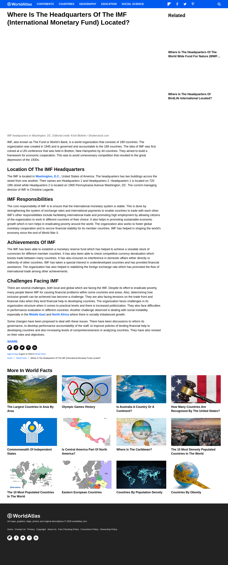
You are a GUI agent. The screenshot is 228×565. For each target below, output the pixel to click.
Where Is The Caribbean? (134, 449)
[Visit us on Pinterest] (29, 537)
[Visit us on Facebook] (16, 537)
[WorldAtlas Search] (219, 4)
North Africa (60, 314)
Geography (87, 4)
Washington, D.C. (47, 176)
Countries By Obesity (186, 492)
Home (10, 529)
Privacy (31, 529)
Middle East (37, 314)
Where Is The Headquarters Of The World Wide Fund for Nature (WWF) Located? (193, 56)
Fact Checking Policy (68, 529)
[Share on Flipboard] (9, 347)
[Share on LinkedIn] (34, 347)
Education (109, 4)
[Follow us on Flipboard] (9, 537)
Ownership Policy (108, 529)
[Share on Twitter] (22, 347)
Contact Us (20, 529)
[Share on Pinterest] (28, 347)
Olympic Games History (78, 406)
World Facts (40, 354)
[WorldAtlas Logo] (20, 4)
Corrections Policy (89, 529)
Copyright (41, 529)
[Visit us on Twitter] (22, 537)
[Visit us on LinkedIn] (36, 537)
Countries (66, 4)
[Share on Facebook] (15, 347)
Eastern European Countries (82, 492)
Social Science (133, 4)
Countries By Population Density (139, 492)
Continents (45, 4)
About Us (52, 529)
